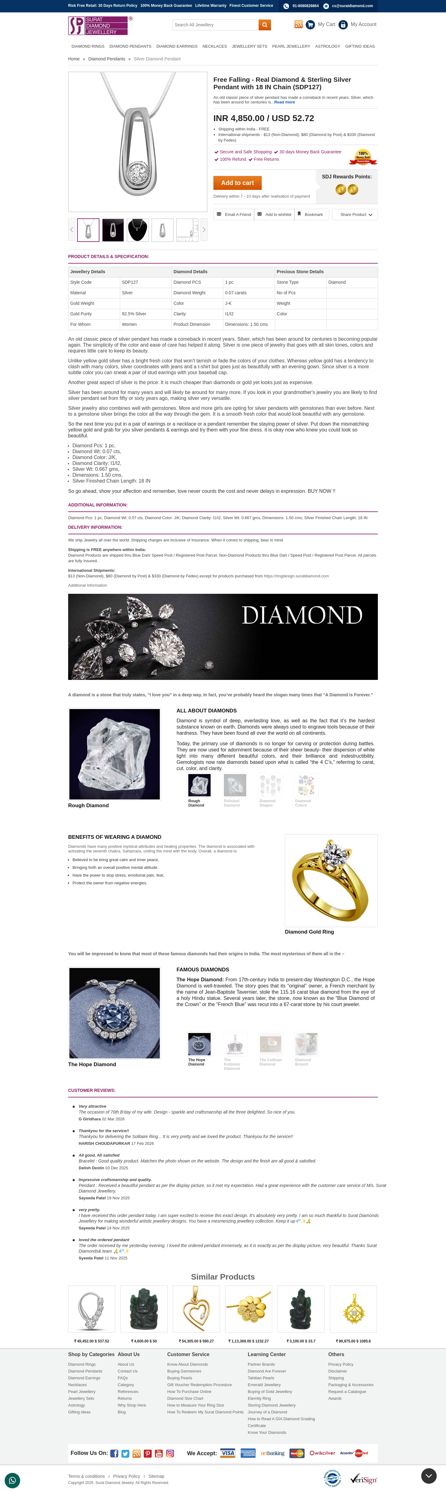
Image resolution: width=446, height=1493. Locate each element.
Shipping (336, 1378)
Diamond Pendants (106, 58)
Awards (335, 1398)
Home (74, 58)
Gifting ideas (79, 1412)
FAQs (123, 1378)
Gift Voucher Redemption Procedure (199, 1384)
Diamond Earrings (84, 1378)
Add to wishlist (278, 214)
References (128, 1391)
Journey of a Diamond (267, 1412)
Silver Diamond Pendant (157, 58)
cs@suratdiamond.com (352, 6)
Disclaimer (337, 1371)
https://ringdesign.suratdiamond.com (296, 576)
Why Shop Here (132, 1405)
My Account (364, 24)
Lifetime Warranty (210, 5)
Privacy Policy (340, 1364)
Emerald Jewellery (264, 1384)
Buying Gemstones (184, 1371)
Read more (284, 102)
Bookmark (314, 214)
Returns (125, 1398)
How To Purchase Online (189, 1391)
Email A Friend (238, 214)
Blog (122, 1412)
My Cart (326, 24)
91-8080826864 (306, 6)
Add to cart (237, 182)
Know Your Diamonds (267, 1432)
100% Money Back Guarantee (166, 5)
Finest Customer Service (251, 5)
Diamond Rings (82, 1364)
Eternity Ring (259, 1398)
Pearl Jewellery (81, 1391)
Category (126, 1384)
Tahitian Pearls (261, 1378)
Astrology (76, 1405)
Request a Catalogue (347, 1391)
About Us (126, 1364)
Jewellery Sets (81, 1398)
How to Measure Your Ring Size (195, 1405)
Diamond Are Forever (267, 1371)
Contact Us (128, 1371)
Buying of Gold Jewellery (270, 1391)
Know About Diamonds (187, 1364)
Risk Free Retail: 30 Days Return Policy (102, 5)
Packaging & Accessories (351, 1384)
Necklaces (77, 1384)
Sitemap (156, 1476)
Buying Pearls (179, 1378)
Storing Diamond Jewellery (272, 1405)
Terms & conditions (86, 1476)
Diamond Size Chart (185, 1398)
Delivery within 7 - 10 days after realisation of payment (261, 196)
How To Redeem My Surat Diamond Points (205, 1412)
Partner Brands (261, 1364)
